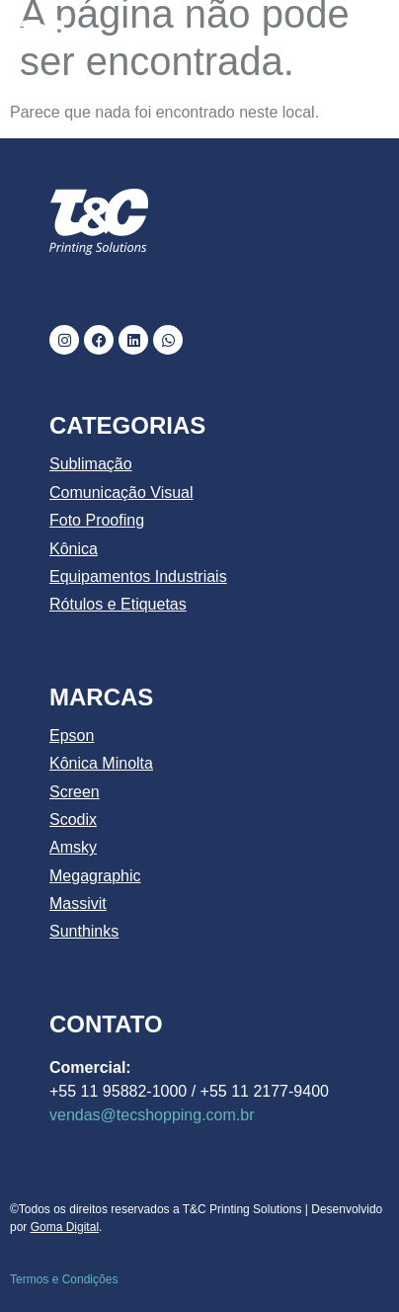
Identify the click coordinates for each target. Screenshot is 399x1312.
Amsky (73, 847)
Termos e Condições (64, 1279)
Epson (71, 735)
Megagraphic (95, 875)
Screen (74, 791)
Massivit (78, 903)
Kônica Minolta (101, 763)
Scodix (73, 819)
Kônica (73, 548)
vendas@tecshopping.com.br (151, 1115)
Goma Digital (65, 1227)
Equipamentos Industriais (138, 576)
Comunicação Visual (121, 492)
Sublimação (90, 463)
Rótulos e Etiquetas (118, 604)
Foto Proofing (96, 520)
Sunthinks (84, 931)
